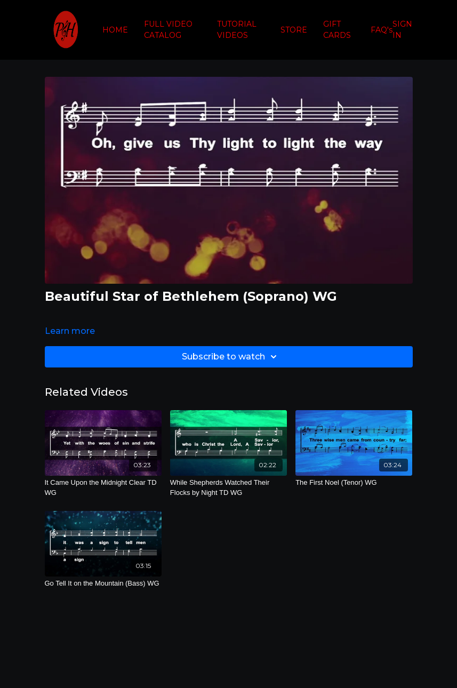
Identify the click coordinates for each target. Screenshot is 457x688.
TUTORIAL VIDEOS (236, 29)
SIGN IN (402, 29)
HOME (115, 30)
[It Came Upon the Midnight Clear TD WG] (103, 487)
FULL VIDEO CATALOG (168, 29)
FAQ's (381, 30)
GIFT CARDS (337, 29)
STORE (293, 30)
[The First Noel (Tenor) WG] (353, 482)
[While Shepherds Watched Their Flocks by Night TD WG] (228, 487)
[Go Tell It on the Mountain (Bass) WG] (103, 583)
